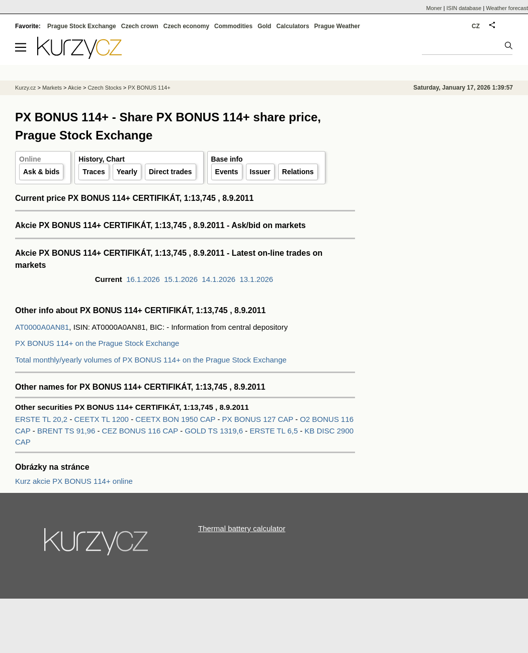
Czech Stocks (104, 88)
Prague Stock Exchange (81, 26)
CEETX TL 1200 (102, 419)
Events (226, 172)
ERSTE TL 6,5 (274, 430)
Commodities (233, 26)
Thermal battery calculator (241, 528)
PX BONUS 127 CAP (259, 419)
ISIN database (464, 8)
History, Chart (101, 159)
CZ (476, 26)
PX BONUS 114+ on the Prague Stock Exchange (97, 343)
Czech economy (186, 26)
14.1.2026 (218, 279)
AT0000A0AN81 (42, 327)
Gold (264, 26)
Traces (93, 172)
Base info (227, 159)
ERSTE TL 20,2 (42, 419)
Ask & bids (41, 172)
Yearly (127, 172)
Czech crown (139, 26)
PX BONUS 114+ (149, 88)
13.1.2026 (256, 279)
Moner (434, 8)
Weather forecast (507, 8)
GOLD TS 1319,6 (215, 430)
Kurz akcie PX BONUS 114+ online (74, 481)
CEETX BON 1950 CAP (175, 419)
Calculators (292, 26)
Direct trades (170, 172)
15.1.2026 (181, 279)
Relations (298, 172)
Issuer (260, 172)
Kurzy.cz (25, 88)
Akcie (74, 88)
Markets (52, 88)
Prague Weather (337, 26)
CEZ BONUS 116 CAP (141, 430)
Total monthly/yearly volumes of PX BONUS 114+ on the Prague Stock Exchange (151, 359)
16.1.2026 (143, 279)
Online (30, 159)
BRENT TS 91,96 (67, 430)
